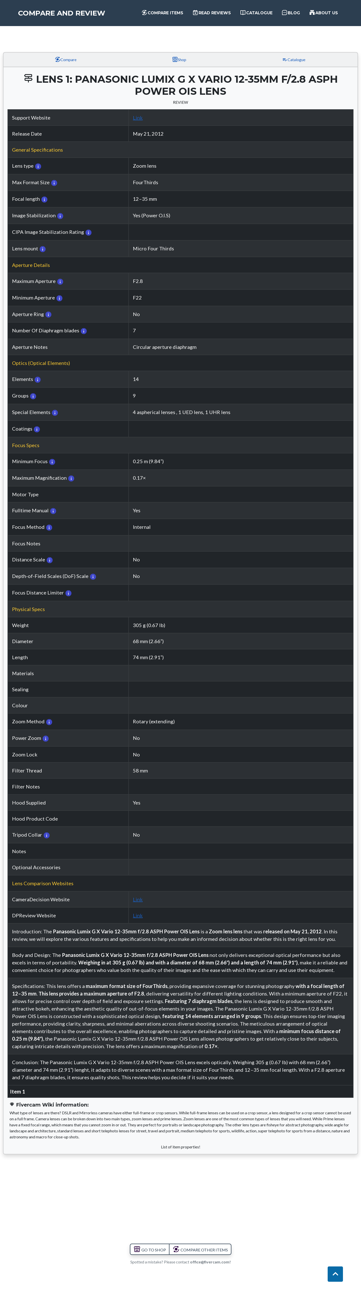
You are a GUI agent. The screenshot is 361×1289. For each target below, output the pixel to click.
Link (138, 118)
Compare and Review (61, 13)
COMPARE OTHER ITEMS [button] (200, 1249)
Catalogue (256, 13)
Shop (179, 59)
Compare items (162, 13)
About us (323, 13)
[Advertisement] (180, 33)
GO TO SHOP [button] (149, 1249)
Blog (291, 13)
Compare (65, 59)
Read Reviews (211, 13)
